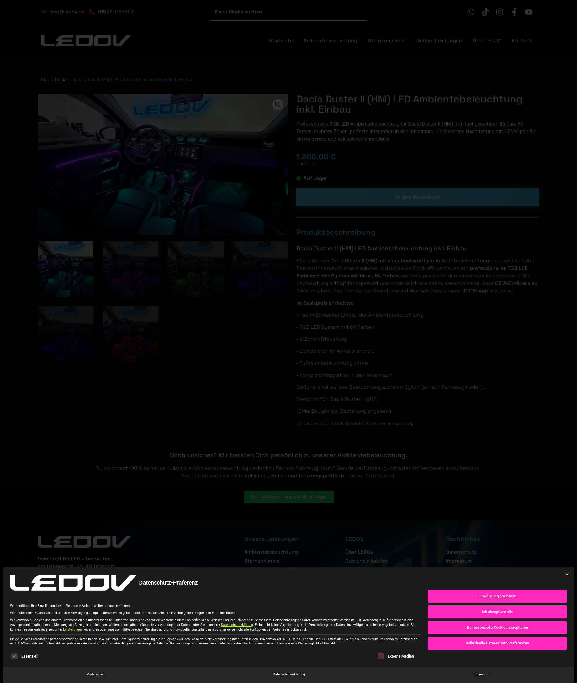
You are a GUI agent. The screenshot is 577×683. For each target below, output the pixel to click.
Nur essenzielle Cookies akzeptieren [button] (497, 627)
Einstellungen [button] (73, 630)
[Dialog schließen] (567, 575)
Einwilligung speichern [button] (497, 596)
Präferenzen (95, 674)
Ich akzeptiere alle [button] (497, 612)
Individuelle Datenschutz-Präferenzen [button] (497, 643)
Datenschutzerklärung (237, 625)
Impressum (482, 674)
